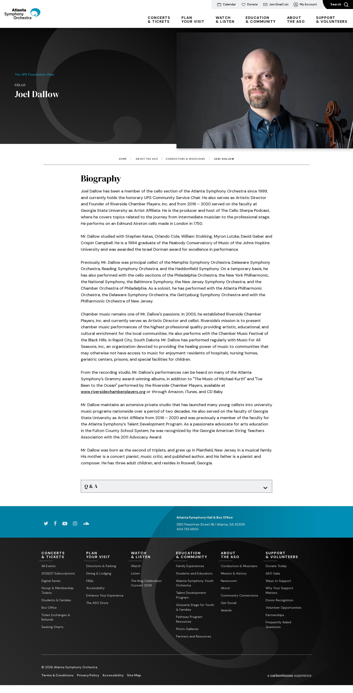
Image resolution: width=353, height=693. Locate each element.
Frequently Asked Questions (278, 626)
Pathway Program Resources (189, 621)
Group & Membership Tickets (57, 592)
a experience (289, 678)
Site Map (134, 677)
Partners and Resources (193, 638)
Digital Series (51, 583)
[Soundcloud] (86, 525)
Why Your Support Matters (279, 592)
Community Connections (239, 598)
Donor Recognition (279, 602)
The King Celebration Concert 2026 (146, 585)
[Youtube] (64, 525)
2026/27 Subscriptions (58, 575)
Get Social (228, 605)
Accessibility (95, 590)
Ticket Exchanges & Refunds (55, 619)
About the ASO (147, 159)
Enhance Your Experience (105, 598)
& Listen (225, 19)
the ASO (296, 19)
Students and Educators (194, 575)
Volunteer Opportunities (283, 610)
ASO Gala (273, 575)
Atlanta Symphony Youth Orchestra (194, 585)
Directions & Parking (101, 568)
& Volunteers (331, 19)
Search (339, 4)
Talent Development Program (191, 597)
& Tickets (159, 19)
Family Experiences (190, 568)
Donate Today (276, 568)
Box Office (49, 610)
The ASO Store (97, 605)
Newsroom (229, 583)
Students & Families (56, 602)
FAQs (89, 583)
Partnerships (275, 617)
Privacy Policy (88, 677)
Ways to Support (278, 583)
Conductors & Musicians (185, 159)
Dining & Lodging (98, 575)
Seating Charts (52, 629)
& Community (261, 19)
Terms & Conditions (57, 677)
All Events (48, 568)
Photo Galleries (187, 631)
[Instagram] (75, 525)
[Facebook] (55, 525)
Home (123, 159)
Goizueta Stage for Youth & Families (195, 609)
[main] (176, 261)
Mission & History (234, 575)
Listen (135, 575)
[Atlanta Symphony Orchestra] (29, 21)
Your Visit (192, 19)
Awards (226, 612)
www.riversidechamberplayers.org (113, 391)
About (225, 590)
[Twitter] (46, 525)
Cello (20, 85)
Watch (136, 568)
